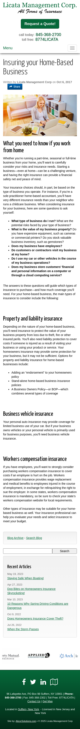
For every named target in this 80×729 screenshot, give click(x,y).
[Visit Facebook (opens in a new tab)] (24, 682)
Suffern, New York (28, 709)
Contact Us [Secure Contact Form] (34, 701)
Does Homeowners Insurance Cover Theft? (35, 618)
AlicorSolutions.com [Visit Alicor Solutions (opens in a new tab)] (26, 721)
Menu (7, 48)
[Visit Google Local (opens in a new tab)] (54, 682)
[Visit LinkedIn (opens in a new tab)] (43, 682)
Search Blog (34, 538)
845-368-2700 (48, 34)
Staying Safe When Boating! (25, 578)
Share (15, 86)
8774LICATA (46, 39)
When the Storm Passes (23, 629)
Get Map (47, 701)
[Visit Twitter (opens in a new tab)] (33, 682)
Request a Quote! (39, 24)
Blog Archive (15, 538)
